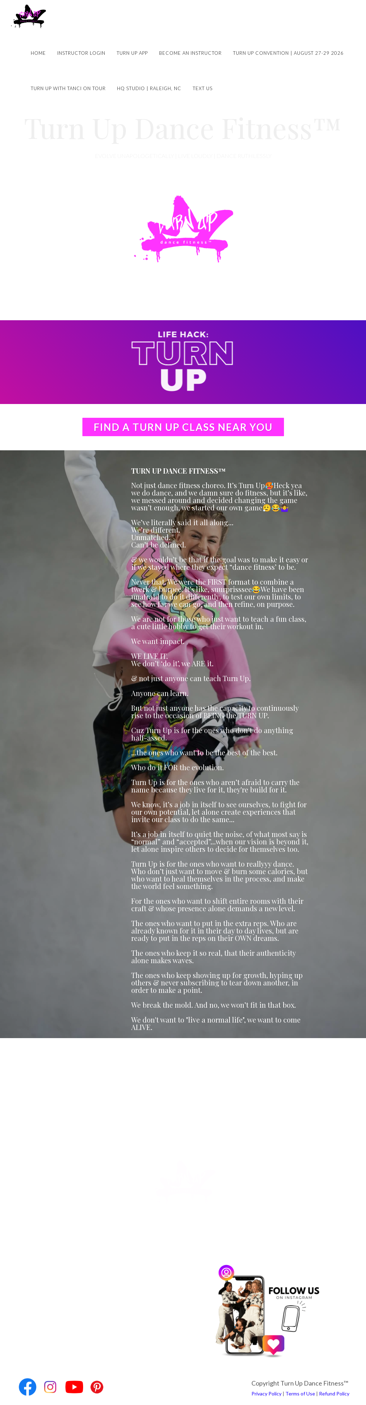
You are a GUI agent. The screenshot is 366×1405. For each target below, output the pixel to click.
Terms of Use (300, 1394)
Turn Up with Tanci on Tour (68, 88)
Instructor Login (81, 53)
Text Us (203, 88)
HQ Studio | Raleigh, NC (149, 88)
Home (38, 53)
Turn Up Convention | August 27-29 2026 (288, 53)
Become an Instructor (190, 53)
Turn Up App (132, 53)
